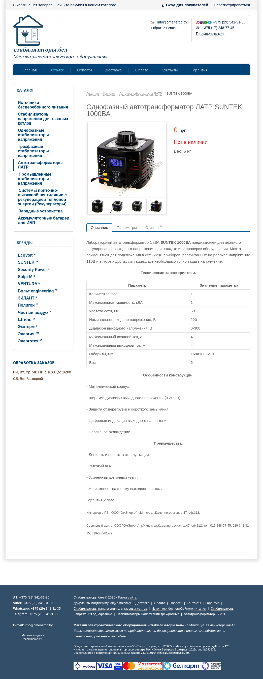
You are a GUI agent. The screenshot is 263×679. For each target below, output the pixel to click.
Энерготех (30, 341)
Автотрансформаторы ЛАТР (40, 164)
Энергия (28, 334)
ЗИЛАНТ (27, 298)
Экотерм (27, 326)
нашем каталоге (102, 5)
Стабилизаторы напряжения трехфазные (148, 614)
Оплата (141, 69)
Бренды (24, 242)
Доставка (114, 69)
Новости (84, 69)
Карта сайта (127, 597)
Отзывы (153, 227)
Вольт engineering (37, 291)
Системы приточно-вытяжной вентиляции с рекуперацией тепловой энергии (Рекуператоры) (42, 197)
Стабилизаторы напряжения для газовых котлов (43, 118)
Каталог (56, 69)
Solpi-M (26, 277)
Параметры (127, 227)
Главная (30, 69)
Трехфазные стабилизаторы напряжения (33, 151)
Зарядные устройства (41, 211)
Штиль (26, 319)
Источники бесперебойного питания (43, 104)
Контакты (170, 69)
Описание (99, 227)
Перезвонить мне (210, 34)
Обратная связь (164, 28)
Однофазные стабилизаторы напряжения (33, 135)
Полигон (28, 305)
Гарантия (199, 69)
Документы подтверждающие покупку (102, 603)
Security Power (33, 269)
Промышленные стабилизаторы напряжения (34, 178)
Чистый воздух (34, 312)
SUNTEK (28, 262)
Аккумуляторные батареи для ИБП (43, 220)
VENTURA (29, 284)
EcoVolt (27, 255)
